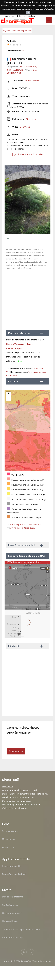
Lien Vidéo (25, 126)
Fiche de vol (32, 119)
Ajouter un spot (9, 847)
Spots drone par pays (12, 937)
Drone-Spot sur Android (14, 874)
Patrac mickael (32, 80)
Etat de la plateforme (12, 896)
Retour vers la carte (27, 154)
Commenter (16, 751)
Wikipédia (14, 73)
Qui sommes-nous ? (11, 913)
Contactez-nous (10, 905)
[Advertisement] (27, 298)
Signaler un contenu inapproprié (17, 30)
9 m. (35, 70)
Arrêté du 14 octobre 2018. (22, 528)
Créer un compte (10, 831)
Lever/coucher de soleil (21, 545)
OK (28, 12)
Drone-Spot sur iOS (11, 866)
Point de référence (19, 332)
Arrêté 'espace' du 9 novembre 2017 (25, 524)
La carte (13, 381)
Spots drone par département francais (21, 929)
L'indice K (13, 646)
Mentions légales (10, 921)
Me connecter (8, 839)
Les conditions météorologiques (26, 555)
